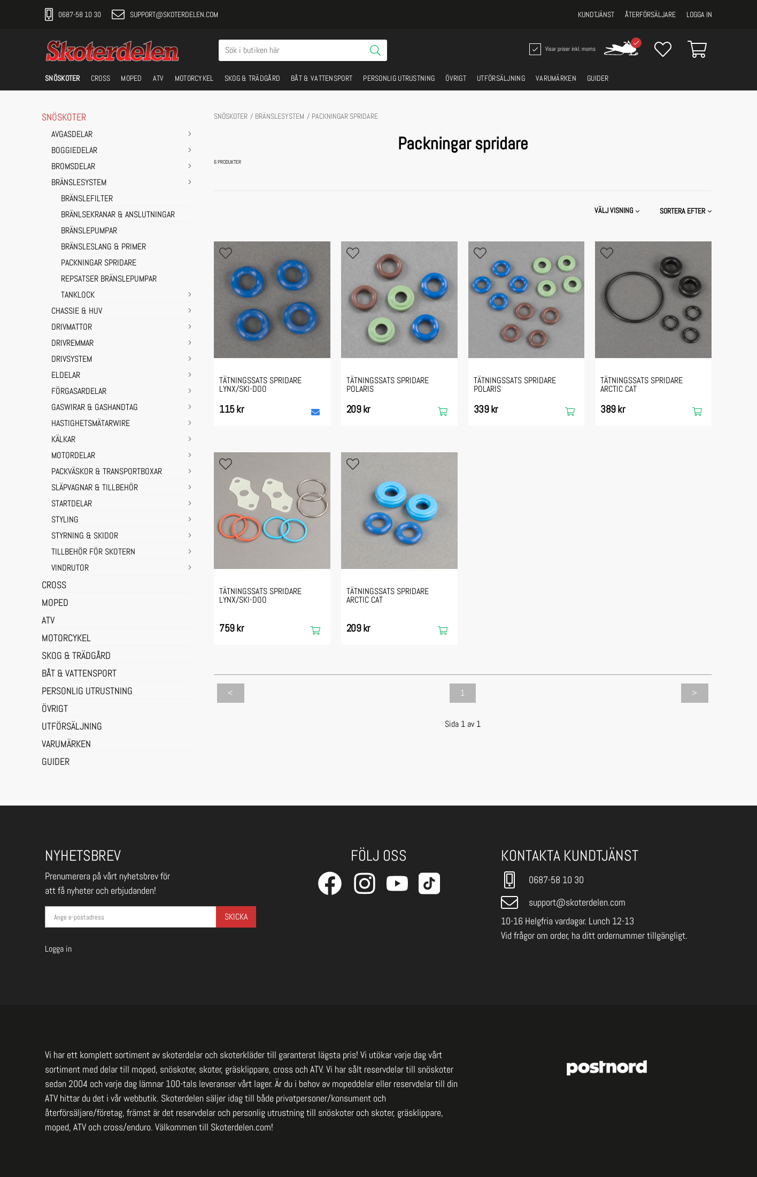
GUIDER (598, 78)
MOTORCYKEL (194, 78)
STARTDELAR (71, 504)
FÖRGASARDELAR (78, 392)
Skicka (236, 916)
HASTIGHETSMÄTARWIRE (90, 424)
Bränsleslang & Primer (103, 247)
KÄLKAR (63, 440)
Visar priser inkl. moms (561, 49)
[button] (687, 210)
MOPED (131, 78)
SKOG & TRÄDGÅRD (253, 78)
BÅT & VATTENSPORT (321, 78)
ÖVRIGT (455, 78)
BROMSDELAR (73, 167)
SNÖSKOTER (62, 78)
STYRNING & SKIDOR (84, 536)
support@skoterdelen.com (165, 14)
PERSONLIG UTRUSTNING (399, 78)
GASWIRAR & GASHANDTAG (94, 408)
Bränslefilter (87, 199)
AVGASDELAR (71, 135)
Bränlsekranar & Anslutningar (118, 215)
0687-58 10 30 (73, 14)
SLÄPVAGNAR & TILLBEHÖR (94, 488)
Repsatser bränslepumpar (109, 279)
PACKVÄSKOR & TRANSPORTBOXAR (106, 472)
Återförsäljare (650, 14)
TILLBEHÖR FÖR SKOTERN (93, 552)
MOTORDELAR (73, 456)
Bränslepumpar (89, 231)
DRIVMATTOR (71, 327)
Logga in (699, 14)
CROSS (101, 78)
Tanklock (78, 295)
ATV (158, 78)
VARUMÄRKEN (556, 78)
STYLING (65, 520)
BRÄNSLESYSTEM (78, 183)
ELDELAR (65, 376)
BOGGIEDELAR (74, 151)
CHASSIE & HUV (76, 311)
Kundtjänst (596, 14)
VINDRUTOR (70, 568)
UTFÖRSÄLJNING (501, 78)
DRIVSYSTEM (71, 360)
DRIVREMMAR (72, 343)
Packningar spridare (98, 263)
